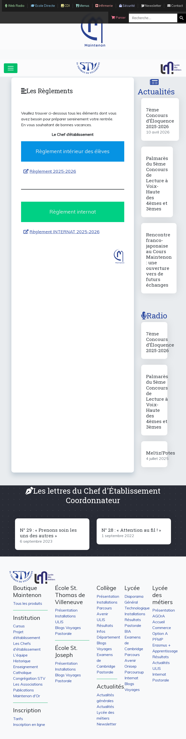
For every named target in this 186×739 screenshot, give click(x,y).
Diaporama (133, 596)
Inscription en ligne (29, 724)
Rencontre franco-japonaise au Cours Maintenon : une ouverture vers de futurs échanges (159, 260)
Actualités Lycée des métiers (105, 712)
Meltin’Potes (160, 453)
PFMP (157, 639)
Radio (154, 315)
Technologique (137, 608)
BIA (127, 631)
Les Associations (28, 684)
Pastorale (63, 633)
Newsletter (106, 724)
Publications (23, 690)
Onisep (130, 666)
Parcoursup (134, 672)
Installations (65, 616)
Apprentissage (165, 650)
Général (131, 602)
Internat (131, 677)
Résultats (105, 625)
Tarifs (18, 718)
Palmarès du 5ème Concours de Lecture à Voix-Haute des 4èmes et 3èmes (157, 183)
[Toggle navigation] (10, 68)
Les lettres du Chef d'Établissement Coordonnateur (93, 495)
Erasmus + (161, 645)
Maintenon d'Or (26, 695)
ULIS (59, 621)
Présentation (66, 610)
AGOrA (158, 616)
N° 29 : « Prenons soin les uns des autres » (48, 533)
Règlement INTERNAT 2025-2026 (65, 231)
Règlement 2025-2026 (53, 171)
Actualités (156, 87)
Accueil (158, 621)
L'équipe (20, 655)
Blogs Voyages (68, 627)
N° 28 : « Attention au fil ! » (131, 530)
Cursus (19, 625)
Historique (22, 660)
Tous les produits (27, 603)
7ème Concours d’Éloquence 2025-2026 (160, 118)
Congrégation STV (29, 678)
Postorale (160, 680)
